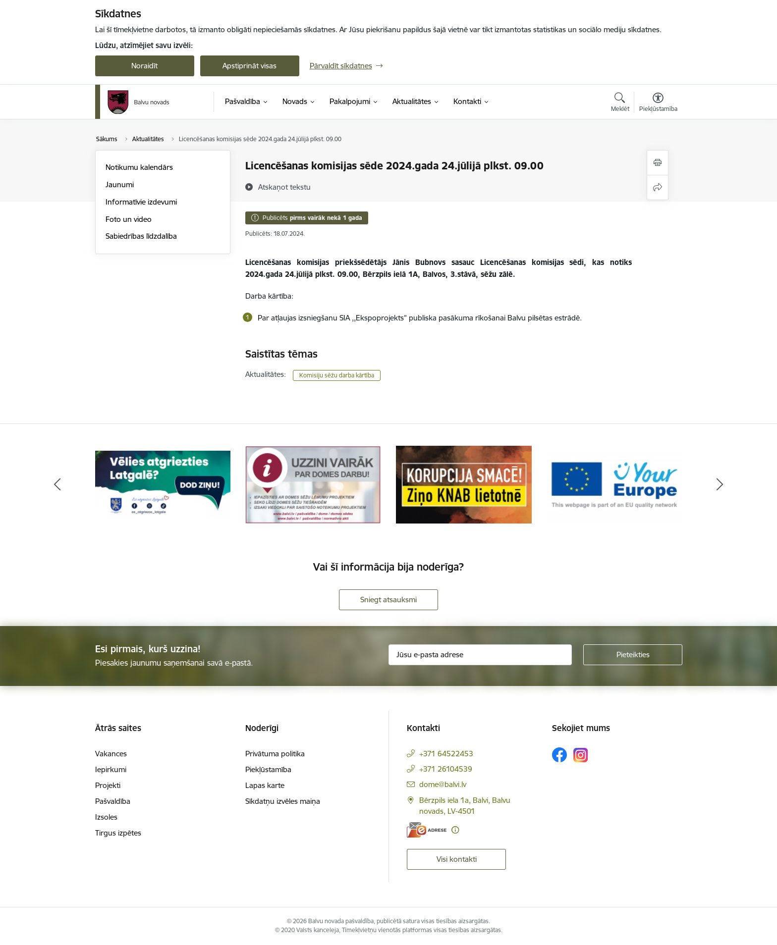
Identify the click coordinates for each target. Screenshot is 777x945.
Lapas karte (264, 785)
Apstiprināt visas (249, 65)
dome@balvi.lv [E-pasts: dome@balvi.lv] (442, 784)
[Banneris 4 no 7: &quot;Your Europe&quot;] (614, 483)
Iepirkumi (110, 769)
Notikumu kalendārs (139, 167)
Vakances (111, 753)
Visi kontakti (457, 859)
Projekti (107, 785)
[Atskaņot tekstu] (284, 187)
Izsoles (106, 817)
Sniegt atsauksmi (388, 599)
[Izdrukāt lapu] (657, 163)
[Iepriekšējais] (57, 484)
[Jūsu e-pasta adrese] (480, 654)
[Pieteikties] (632, 654)
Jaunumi (120, 184)
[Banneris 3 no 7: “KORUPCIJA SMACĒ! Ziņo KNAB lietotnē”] (464, 483)
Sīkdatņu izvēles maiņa (282, 801)
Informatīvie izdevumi (141, 202)
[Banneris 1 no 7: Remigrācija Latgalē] (163, 483)
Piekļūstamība (268, 769)
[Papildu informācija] (455, 830)
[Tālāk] (720, 484)
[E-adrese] (426, 830)
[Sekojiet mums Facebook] (559, 754)
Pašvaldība (112, 801)
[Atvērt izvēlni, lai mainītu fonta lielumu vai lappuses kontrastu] (658, 103)
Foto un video (129, 219)
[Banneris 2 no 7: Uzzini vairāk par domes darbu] (313, 483)
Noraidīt (144, 65)
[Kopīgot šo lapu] (657, 187)
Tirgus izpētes (118, 833)
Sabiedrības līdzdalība (141, 236)
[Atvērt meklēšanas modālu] (620, 103)
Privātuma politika (275, 753)
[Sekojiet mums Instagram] (580, 755)
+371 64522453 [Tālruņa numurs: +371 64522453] (446, 753)
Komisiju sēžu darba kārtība (336, 375)
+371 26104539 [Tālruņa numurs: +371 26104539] (445, 769)
